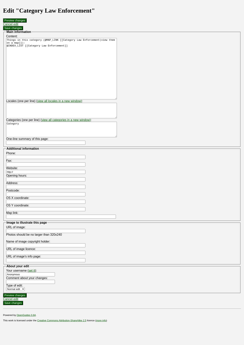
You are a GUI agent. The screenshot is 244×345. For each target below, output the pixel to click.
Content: (12, 36)
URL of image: (16, 245)
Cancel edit (10, 24)
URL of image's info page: (23, 274)
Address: (12, 200)
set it (32, 288)
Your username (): (21, 288)
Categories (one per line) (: (49, 134)
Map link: (12, 230)
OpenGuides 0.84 (26, 332)
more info (101, 338)
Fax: (9, 178)
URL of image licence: (21, 266)
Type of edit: (14, 303)
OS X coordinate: (17, 215)
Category (68, 146)
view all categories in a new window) (66, 134)
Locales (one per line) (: (44, 113)
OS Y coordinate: (17, 223)
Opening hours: (16, 193)
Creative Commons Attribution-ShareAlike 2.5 (61, 338)
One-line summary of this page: (27, 156)
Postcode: (13, 208)
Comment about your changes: (27, 295)
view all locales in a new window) (59, 113)
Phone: (11, 171)
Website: (12, 186)
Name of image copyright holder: (28, 259)
